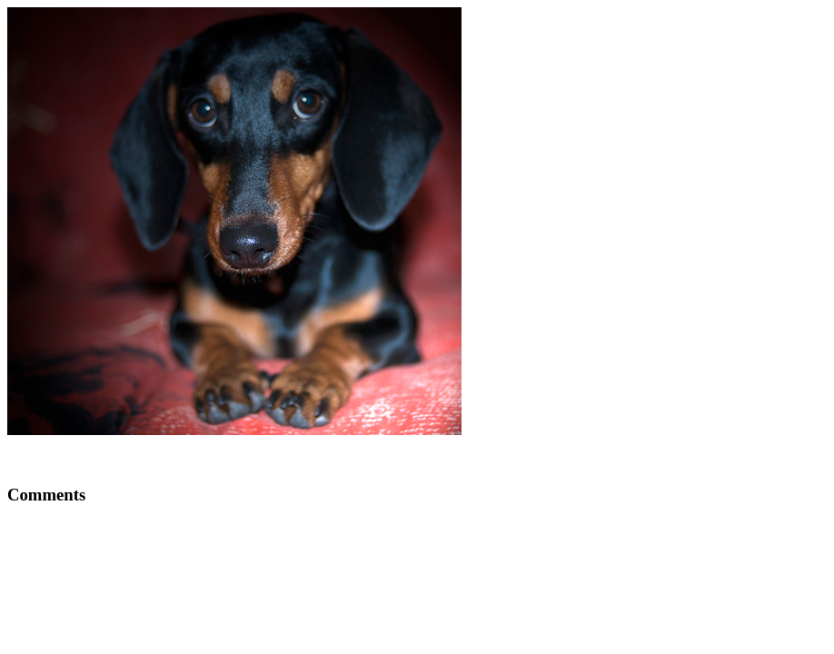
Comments (46, 494)
